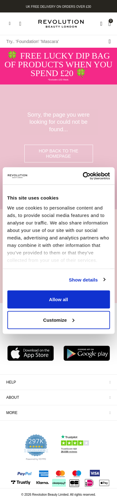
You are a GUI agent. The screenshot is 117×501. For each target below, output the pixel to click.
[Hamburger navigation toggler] (9, 23)
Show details (83, 279)
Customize (58, 319)
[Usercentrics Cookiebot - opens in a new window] (83, 176)
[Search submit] (110, 41)
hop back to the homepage (58, 153)
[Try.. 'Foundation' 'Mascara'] (58, 41)
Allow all (58, 299)
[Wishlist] (101, 23)
